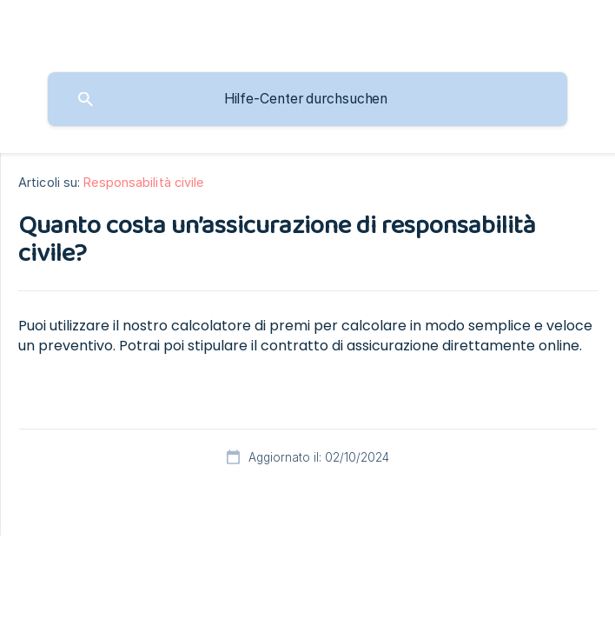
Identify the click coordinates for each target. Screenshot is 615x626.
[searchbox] (307, 99)
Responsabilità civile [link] (143, 182)
